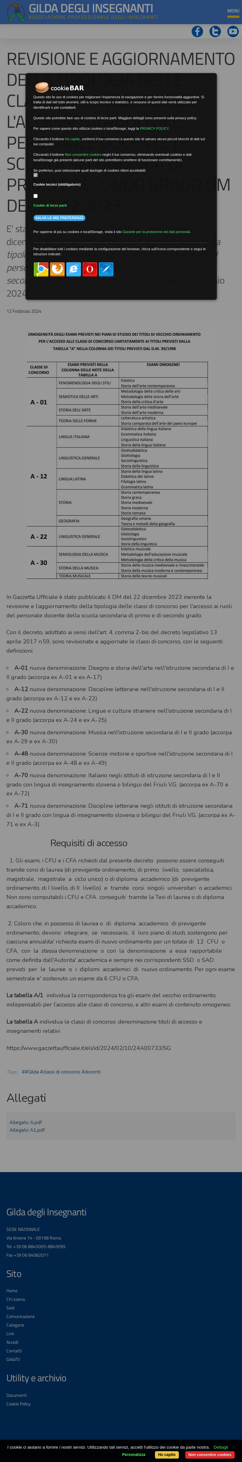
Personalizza (133, 1454)
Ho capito (167, 1454)
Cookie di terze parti (50, 205)
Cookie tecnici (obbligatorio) (57, 184)
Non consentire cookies (209, 1454)
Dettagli (221, 1447)
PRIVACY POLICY (154, 128)
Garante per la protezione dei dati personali (156, 232)
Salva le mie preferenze (59, 218)
